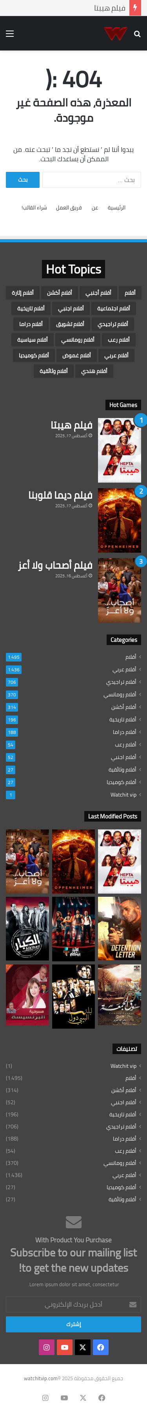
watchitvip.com (41, 1378)
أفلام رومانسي (119, 694)
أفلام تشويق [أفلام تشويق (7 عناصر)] (70, 324)
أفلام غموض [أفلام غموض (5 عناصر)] (76, 355)
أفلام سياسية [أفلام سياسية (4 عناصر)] (32, 340)
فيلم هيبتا (109, 8)
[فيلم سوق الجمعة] (119, 994)
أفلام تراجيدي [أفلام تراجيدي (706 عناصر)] (113, 324)
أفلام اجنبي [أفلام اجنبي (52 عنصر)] (71, 308)
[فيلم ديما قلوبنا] (119, 520)
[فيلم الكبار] (27, 929)
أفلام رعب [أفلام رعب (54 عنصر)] (119, 340)
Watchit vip (123, 795)
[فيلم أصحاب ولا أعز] (119, 590)
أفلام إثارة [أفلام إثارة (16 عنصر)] (23, 293)
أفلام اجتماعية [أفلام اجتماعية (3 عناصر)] (113, 308)
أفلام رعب (125, 745)
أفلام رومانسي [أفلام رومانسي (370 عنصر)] (77, 340)
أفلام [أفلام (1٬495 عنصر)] (130, 293)
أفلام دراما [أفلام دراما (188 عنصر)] (31, 324)
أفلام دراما (124, 732)
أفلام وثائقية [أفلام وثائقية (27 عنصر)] (54, 371)
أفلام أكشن (123, 707)
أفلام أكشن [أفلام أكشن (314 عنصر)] (59, 293)
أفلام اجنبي (123, 757)
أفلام (130, 657)
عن (95, 208)
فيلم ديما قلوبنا (60, 495)
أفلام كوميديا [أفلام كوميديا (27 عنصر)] (34, 355)
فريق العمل (69, 208)
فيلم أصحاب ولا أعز (55, 565)
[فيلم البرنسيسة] (27, 995)
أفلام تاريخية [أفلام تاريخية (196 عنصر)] (31, 308)
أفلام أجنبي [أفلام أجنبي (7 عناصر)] (98, 293)
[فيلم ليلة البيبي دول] (73, 996)
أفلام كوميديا (121, 782)
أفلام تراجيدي (121, 682)
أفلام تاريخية (122, 720)
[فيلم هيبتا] (119, 450)
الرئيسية (116, 208)
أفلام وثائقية (122, 770)
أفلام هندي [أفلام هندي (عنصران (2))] (94, 371)
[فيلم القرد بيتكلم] (73, 929)
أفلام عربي (124, 669)
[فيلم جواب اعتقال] (119, 928)
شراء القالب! (34, 208)
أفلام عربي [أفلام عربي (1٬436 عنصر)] (116, 355)
